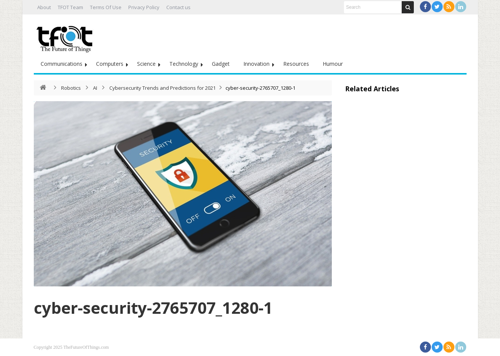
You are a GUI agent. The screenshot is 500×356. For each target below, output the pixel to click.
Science (146, 63)
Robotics (71, 87)
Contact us (178, 7)
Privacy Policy (143, 7)
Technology (183, 63)
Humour (333, 63)
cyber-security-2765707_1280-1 (153, 307)
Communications (61, 63)
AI (95, 87)
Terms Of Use (105, 7)
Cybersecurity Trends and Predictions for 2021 (162, 87)
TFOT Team (70, 7)
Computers (109, 63)
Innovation (256, 63)
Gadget (221, 63)
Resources (296, 63)
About (44, 7)
